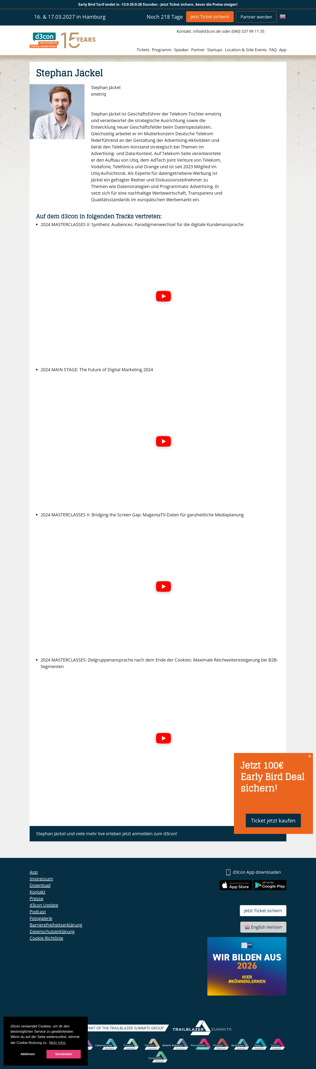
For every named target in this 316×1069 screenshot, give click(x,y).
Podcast (38, 912)
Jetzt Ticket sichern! (209, 17)
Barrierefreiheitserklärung (56, 925)
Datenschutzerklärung (52, 931)
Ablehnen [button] (27, 1054)
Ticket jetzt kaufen (273, 820)
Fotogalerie (41, 918)
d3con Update (44, 905)
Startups (215, 49)
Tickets (143, 49)
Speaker (181, 49)
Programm (162, 49)
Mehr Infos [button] (57, 1043)
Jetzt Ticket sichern (263, 911)
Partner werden (256, 17)
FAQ (273, 49)
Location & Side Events (246, 49)
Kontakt (37, 892)
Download (40, 885)
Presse (36, 898)
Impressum (41, 879)
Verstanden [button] (63, 1054)
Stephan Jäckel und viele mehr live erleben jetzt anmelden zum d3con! (106, 834)
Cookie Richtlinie (46, 938)
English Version (263, 927)
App (282, 49)
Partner (198, 49)
